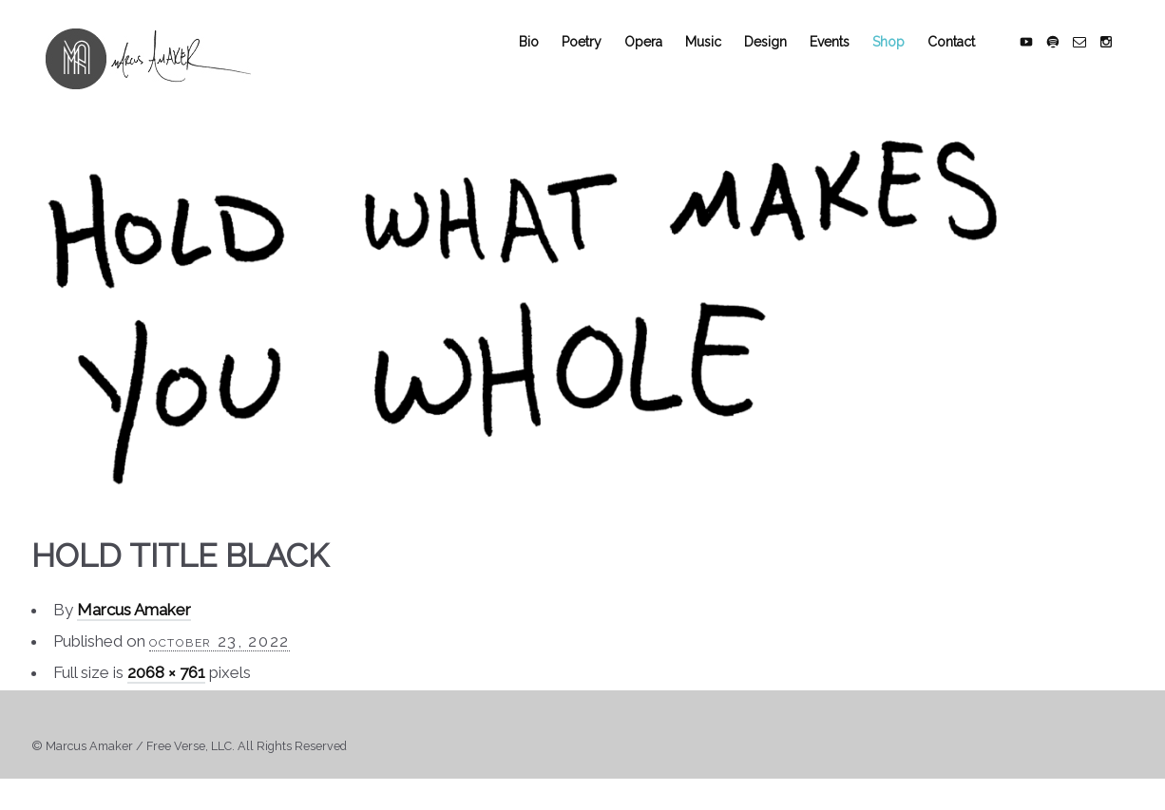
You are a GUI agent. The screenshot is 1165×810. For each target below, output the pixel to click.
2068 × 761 (166, 690)
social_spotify (1067, 59)
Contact (965, 58)
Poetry (596, 58)
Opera (658, 58)
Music (717, 58)
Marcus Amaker (134, 627)
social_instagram (1120, 59)
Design (779, 58)
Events (844, 58)
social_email (1093, 59)
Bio (543, 58)
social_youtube (1040, 59)
